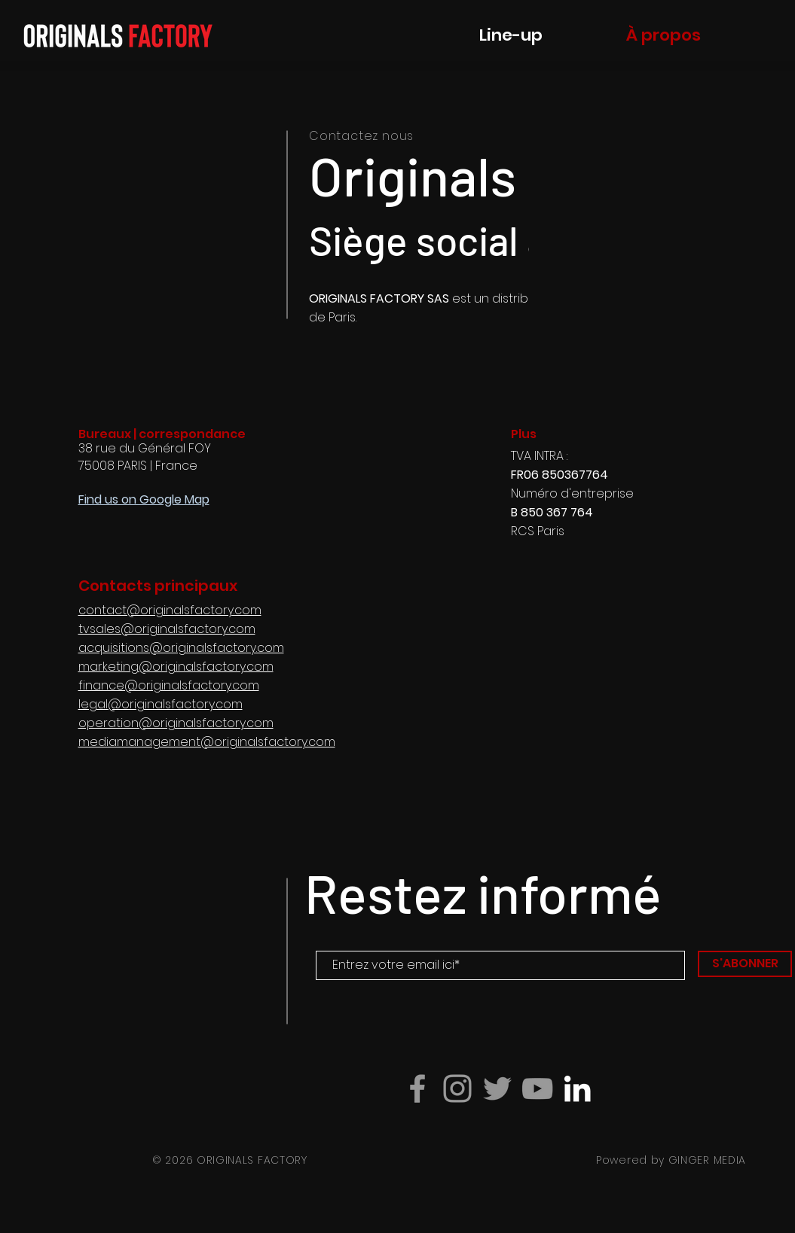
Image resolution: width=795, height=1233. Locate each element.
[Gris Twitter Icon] (497, 1088)
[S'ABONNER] (745, 964)
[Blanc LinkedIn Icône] (577, 1088)
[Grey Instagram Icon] (457, 1088)
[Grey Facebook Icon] (417, 1088)
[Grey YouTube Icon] (537, 1088)
